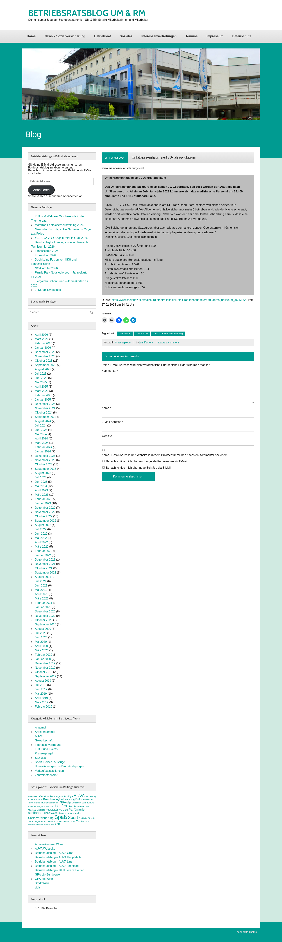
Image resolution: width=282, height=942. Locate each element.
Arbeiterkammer (45, 731)
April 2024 (41, 438)
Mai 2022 (41, 537)
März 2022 (42, 546)
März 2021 (42, 598)
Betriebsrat (102, 36)
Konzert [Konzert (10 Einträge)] (50, 806)
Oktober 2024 (43, 412)
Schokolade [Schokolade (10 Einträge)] (50, 813)
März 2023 (42, 494)
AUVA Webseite (45, 848)
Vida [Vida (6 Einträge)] (86, 821)
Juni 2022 (41, 533)
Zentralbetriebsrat (46, 775)
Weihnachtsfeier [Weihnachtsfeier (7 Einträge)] (35, 824)
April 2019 (41, 697)
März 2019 (42, 702)
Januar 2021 (43, 607)
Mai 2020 (41, 641)
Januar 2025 (43, 399)
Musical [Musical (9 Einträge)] (41, 809)
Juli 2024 (40, 425)
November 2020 (45, 615)
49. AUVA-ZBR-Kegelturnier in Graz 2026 (61, 237)
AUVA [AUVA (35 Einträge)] (79, 795)
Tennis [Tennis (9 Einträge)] (91, 818)
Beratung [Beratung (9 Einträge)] (70, 799)
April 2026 (41, 334)
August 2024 (43, 421)
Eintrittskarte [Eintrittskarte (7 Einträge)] (87, 800)
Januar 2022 (43, 555)
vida (37, 887)
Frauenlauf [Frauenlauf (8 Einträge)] (39, 802)
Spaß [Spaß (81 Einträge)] (60, 817)
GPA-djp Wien (44, 878)
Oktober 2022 (43, 516)
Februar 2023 (43, 499)
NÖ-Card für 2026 (46, 268)
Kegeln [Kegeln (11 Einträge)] (41, 806)
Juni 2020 (41, 637)
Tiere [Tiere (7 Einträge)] (30, 821)
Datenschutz (241, 36)
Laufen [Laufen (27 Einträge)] (61, 806)
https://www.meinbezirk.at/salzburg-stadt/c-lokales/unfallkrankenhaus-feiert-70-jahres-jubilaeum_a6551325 (179, 299)
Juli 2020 (40, 633)
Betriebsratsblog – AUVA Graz (54, 852)
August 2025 (43, 369)
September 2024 (45, 416)
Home (31, 36)
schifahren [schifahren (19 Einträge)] (36, 813)
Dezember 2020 (45, 611)
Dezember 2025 (45, 352)
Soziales (126, 36)
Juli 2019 (40, 684)
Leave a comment (168, 342)
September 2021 (45, 572)
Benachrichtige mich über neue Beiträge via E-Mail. (138, 467)
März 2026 (42, 339)
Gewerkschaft (44, 740)
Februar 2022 (43, 550)
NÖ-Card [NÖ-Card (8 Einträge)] (63, 810)
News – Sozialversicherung (64, 36)
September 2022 (45, 520)
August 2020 (43, 628)
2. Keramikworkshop (48, 289)
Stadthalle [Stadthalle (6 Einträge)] (83, 818)
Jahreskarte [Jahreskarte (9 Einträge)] (88, 802)
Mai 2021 (41, 589)
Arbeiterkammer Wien (49, 844)
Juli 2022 (40, 529)
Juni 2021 (41, 585)
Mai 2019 (41, 693)
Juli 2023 (40, 477)
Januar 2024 (43, 451)
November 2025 (45, 356)
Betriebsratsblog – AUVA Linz (53, 861)
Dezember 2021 (45, 559)
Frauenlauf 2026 (45, 255)
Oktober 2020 (43, 620)
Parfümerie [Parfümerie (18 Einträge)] (77, 809)
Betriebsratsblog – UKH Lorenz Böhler (59, 870)
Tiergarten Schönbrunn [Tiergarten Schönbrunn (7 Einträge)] (44, 821)
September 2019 (45, 676)
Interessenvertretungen (159, 36)
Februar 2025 (43, 395)
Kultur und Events (46, 749)
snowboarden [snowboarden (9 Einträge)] (74, 813)
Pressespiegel (123, 342)
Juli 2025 (40, 373)
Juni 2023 (41, 481)
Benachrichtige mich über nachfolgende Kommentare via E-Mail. (147, 461)
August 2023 (43, 473)
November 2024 (45, 408)
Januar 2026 (43, 347)
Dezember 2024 (45, 403)
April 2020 (41, 646)
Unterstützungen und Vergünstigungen (59, 766)
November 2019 (45, 667)
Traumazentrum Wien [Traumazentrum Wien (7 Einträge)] (65, 821)
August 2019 (43, 680)
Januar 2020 (43, 659)
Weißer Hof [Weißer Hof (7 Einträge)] (49, 824)
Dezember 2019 (45, 663)
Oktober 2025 (43, 360)
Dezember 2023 (45, 455)
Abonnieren (41, 190)
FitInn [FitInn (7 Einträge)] (30, 803)
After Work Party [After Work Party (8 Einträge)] (46, 796)
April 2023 (41, 490)
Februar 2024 (43, 447)
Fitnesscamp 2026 (46, 250)
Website (107, 436)
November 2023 (45, 460)
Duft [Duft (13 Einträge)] (78, 799)
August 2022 (43, 524)
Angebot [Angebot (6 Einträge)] (59, 796)
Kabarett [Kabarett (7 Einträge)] (32, 806)
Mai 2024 (41, 434)
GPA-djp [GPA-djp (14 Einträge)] (65, 802)
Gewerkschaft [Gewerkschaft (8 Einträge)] (52, 802)
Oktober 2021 (43, 568)
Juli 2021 (40, 581)
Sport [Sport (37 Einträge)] (73, 817)
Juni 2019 (41, 689)
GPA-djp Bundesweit (48, 874)
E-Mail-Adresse (112, 422)
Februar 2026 (43, 343)
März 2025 (42, 390)
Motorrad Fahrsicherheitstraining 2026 (59, 224)
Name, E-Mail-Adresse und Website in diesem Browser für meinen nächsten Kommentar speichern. (165, 455)
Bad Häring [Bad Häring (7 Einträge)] (90, 796)
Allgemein (41, 727)
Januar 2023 (43, 503)
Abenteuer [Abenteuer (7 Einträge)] (33, 796)
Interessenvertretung (48, 744)
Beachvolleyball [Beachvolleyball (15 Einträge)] (53, 799)
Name (106, 408)
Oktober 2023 (43, 464)
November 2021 (45, 563)
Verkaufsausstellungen (49, 770)
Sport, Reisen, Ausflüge (50, 762)
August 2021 (43, 576)
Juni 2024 (41, 429)
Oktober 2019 (43, 672)
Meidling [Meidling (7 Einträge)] (32, 810)
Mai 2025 (41, 382)
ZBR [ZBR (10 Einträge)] (57, 824)
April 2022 (41, 542)
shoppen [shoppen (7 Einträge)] (62, 813)
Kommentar (110, 370)
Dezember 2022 (45, 507)
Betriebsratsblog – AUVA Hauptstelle (58, 857)
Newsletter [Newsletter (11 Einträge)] (52, 809)
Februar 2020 (43, 654)
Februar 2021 (43, 602)
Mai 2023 (41, 486)
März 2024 (42, 442)
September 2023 (45, 468)
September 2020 (45, 624)
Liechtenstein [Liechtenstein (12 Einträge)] (76, 806)
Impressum (214, 36)
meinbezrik (142, 333)
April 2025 (41, 386)
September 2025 (45, 364)
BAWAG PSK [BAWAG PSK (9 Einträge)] (35, 799)
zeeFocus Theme (247, 931)
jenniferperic (146, 342)
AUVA (38, 736)
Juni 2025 (41, 377)
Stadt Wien (42, 883)
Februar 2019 (43, 706)
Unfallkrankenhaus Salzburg (168, 333)
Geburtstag (125, 333)
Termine (191, 36)
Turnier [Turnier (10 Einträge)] (80, 821)
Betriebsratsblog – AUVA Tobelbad (57, 865)
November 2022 (45, 512)
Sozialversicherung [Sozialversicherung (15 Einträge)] (41, 818)
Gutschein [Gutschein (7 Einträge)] (76, 803)
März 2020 (42, 650)
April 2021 (41, 594)
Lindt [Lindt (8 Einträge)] (87, 806)
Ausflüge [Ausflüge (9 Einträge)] (68, 796)
